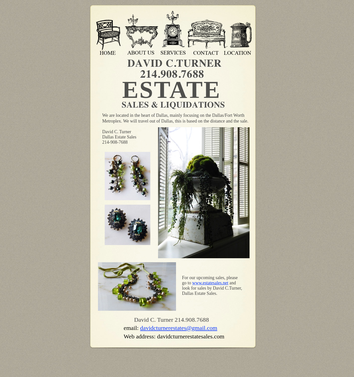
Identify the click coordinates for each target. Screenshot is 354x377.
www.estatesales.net (210, 282)
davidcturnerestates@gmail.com (178, 328)
